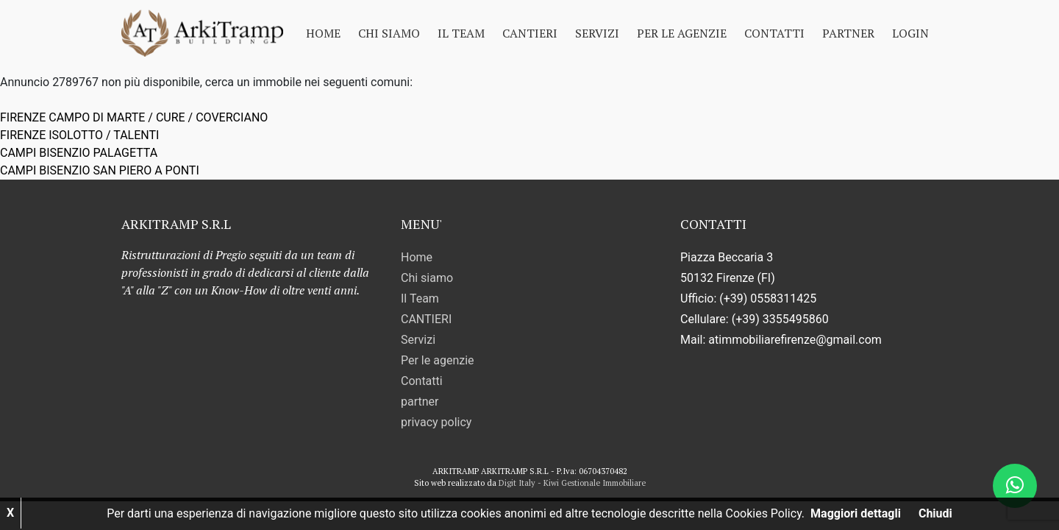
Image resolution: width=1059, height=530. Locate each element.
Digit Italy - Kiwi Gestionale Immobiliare (572, 483)
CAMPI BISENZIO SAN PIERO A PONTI (99, 170)
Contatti (774, 33)
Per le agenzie (682, 33)
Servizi (597, 33)
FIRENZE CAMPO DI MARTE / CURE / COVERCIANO (134, 117)
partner (848, 33)
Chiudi (935, 513)
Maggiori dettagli (855, 513)
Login (910, 33)
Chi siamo (389, 33)
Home (323, 33)
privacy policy (436, 422)
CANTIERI (529, 33)
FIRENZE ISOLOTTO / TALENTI (79, 135)
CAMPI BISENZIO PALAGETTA (78, 153)
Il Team (461, 33)
